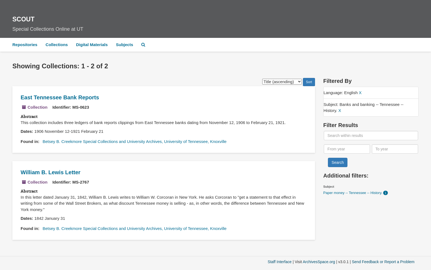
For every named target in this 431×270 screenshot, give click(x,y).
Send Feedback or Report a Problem (383, 262)
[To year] (395, 149)
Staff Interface (280, 262)
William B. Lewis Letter (51, 172)
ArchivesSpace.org (319, 262)
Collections (57, 44)
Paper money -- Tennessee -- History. (353, 193)
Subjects (124, 44)
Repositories (24, 44)
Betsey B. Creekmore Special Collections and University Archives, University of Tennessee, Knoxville (134, 141)
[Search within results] (371, 135)
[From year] (347, 149)
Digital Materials (92, 44)
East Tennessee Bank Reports (60, 97)
